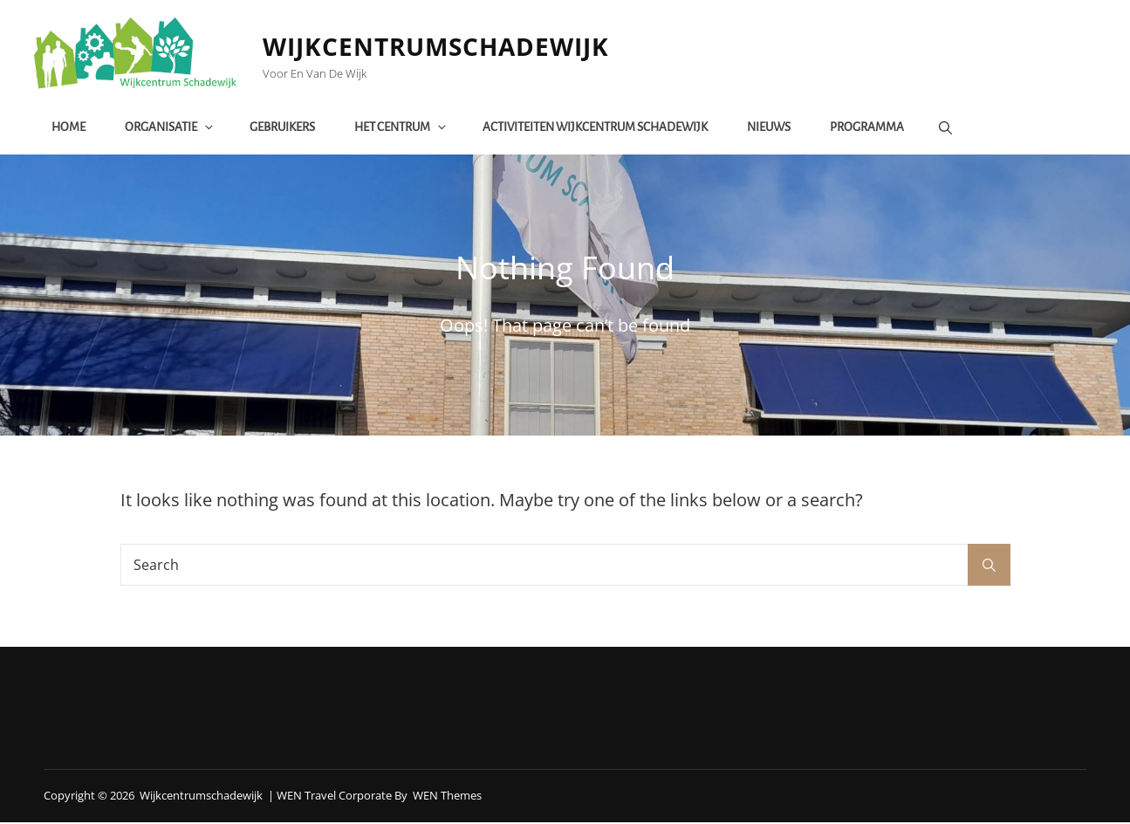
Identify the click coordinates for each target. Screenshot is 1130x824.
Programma (868, 127)
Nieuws (769, 127)
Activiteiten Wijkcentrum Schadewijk (596, 127)
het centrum (402, 127)
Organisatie (171, 127)
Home (69, 127)
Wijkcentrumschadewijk (439, 47)
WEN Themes (447, 797)
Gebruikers (283, 127)
